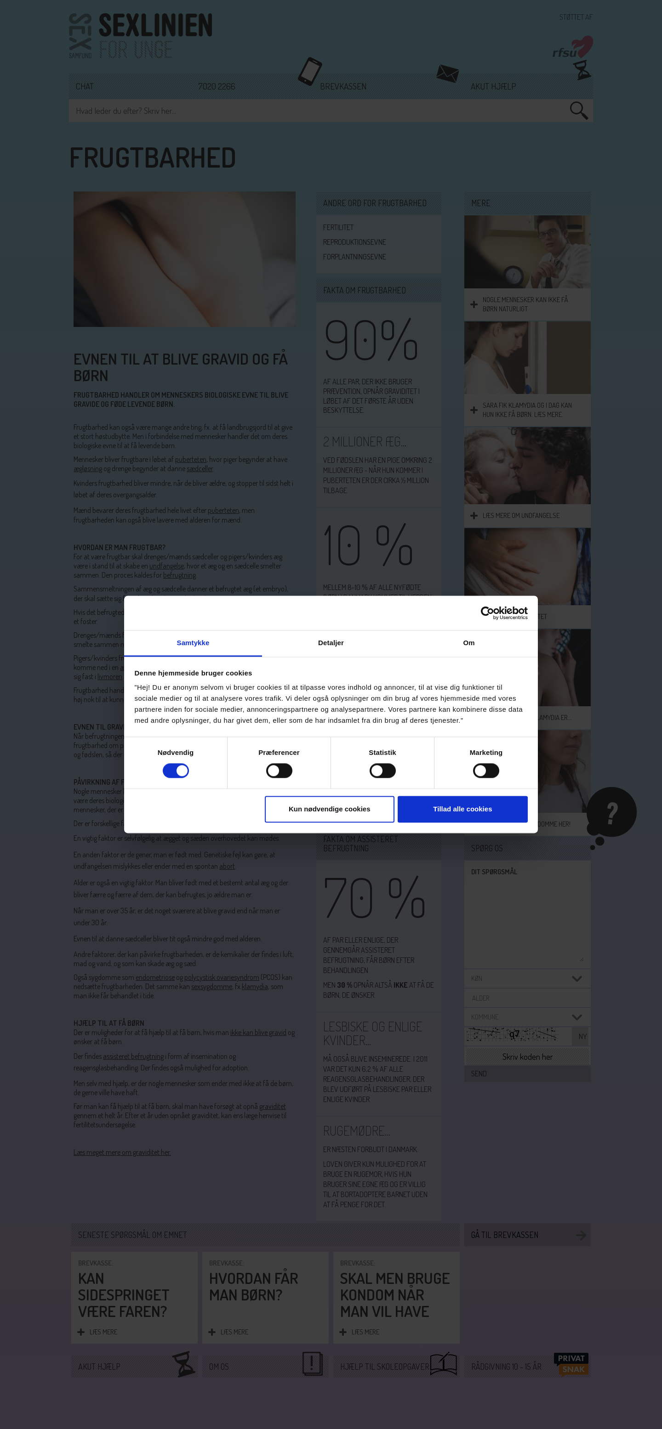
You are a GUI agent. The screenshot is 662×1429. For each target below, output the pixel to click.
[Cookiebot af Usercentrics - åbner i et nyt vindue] (487, 613)
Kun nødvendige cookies (330, 809)
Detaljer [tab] (331, 643)
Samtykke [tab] (193, 643)
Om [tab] (468, 643)
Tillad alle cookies (462, 809)
